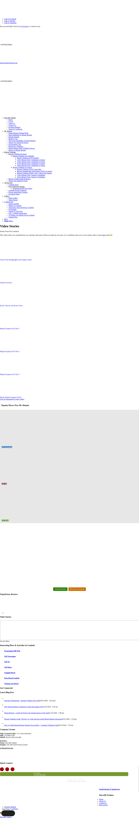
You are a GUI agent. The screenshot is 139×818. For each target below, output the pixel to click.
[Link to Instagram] (10, 23)
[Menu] (8, 221)
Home (101, 799)
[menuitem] (71, 123)
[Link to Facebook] (10, 19)
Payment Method (10, 807)
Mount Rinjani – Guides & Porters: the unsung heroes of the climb (26, 713)
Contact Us (103, 803)
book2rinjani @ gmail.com (109, 789)
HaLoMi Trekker (6, 817)
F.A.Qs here (24, 26)
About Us (102, 801)
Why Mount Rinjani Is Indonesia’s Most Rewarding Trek (23, 707)
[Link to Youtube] (9, 21)
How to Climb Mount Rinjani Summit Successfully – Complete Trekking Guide (31, 725)
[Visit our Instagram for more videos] (12, 399)
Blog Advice (103, 805)
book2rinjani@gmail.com (8, 63)
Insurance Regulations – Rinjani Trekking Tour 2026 (22, 701)
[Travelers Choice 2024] (32, 114)
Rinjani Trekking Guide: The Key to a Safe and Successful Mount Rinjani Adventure (33, 719)
